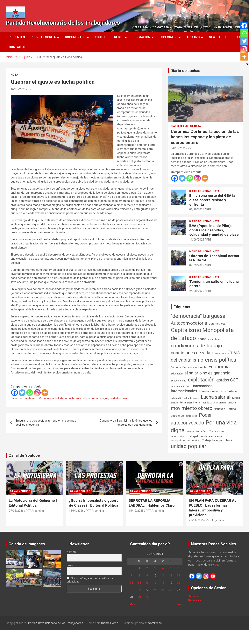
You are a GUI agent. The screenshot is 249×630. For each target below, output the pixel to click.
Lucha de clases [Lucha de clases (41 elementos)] (190, 398)
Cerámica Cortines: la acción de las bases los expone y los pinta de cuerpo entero (205, 137)
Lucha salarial (76, 398)
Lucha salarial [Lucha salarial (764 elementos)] (215, 397)
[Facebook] (14, 392)
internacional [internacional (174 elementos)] (203, 386)
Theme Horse (109, 623)
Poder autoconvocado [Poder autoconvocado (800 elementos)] (191, 418)
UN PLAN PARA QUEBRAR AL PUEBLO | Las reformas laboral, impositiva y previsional (212, 507)
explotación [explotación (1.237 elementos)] (201, 380)
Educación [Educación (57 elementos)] (177, 373)
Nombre (72, 552)
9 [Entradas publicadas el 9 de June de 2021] (147, 575)
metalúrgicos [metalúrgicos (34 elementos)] (220, 403)
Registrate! (195, 600)
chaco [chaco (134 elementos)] (202, 339)
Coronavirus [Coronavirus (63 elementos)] (219, 353)
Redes (119, 37)
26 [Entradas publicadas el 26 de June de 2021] (170, 590)
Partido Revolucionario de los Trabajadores (63, 22)
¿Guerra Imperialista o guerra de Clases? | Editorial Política (93, 503)
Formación (141, 37)
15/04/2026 (76, 510)
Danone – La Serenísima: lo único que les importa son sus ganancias (126, 422)
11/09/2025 (196, 239)
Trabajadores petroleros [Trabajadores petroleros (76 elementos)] (217, 440)
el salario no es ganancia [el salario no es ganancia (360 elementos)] (207, 373)
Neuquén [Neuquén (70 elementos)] (219, 408)
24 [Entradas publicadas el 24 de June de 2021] (154, 590)
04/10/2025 (178, 148)
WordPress (154, 623)
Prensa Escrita (43, 37)
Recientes (17, 37)
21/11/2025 (196, 520)
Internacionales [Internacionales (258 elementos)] (184, 391)
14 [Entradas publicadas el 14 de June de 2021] (131, 582)
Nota (14, 74)
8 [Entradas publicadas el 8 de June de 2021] (139, 575)
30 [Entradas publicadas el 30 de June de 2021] (147, 597)
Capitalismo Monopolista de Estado (45, 398)
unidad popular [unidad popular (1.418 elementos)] (188, 446)
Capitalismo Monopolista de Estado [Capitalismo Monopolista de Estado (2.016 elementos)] (202, 334)
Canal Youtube (20, 491)
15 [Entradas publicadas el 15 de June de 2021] (139, 582)
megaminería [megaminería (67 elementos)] (192, 402)
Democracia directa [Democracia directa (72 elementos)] (194, 367)
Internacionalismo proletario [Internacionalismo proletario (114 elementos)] (218, 391)
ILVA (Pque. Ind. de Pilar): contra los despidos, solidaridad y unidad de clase (214, 230)
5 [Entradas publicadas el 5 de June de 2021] (170, 568)
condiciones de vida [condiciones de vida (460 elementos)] (190, 352)
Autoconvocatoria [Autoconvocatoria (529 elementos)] (189, 323)
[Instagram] (37, 392)
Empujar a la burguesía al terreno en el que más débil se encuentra (46, 422)
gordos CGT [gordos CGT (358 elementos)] (227, 380)
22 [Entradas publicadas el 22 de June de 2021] (139, 590)
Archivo (193, 37)
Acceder (193, 596)
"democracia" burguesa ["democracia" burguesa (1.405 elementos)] (198, 316)
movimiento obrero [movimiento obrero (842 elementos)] (191, 408)
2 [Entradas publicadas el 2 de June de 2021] (147, 568)
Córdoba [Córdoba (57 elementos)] (176, 367)
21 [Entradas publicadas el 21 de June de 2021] (131, 590)
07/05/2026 (16, 510)
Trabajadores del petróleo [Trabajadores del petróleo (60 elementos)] (185, 440)
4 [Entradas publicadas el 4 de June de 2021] (163, 568)
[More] (44, 392)
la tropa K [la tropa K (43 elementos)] (176, 398)
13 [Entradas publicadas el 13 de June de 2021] (178, 575)
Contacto (17, 47)
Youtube (101, 37)
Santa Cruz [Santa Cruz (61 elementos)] (201, 431)
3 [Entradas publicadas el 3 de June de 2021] (155, 568)
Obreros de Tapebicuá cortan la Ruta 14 (214, 258)
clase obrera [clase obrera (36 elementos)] (214, 339)
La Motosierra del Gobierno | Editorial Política (33, 503)
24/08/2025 (196, 291)
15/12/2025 (136, 510)
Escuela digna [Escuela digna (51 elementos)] (178, 380)
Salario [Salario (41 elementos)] (190, 431)
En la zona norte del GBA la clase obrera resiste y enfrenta (212, 200)
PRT (30, 89)
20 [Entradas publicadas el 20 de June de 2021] (178, 582)
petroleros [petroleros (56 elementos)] (191, 415)
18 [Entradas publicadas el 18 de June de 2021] (162, 582)
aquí (217, 564)
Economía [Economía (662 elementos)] (219, 366)
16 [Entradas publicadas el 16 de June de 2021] (147, 582)
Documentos (75, 37)
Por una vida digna (97, 398)
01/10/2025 (196, 209)
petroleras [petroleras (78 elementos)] (177, 415)
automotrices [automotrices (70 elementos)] (217, 323)
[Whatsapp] (29, 392)
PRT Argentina (35, 510)
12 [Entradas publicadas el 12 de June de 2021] (170, 575)
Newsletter (219, 37)
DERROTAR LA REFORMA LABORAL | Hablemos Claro (151, 503)
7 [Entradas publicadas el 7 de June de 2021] (131, 575)
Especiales (168, 37)
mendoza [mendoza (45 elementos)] (207, 402)
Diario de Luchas (185, 70)
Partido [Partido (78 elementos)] (231, 409)
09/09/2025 (196, 265)
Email (70, 565)
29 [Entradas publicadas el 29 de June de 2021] (139, 597)
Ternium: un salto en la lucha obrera (214, 283)
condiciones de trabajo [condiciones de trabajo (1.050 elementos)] (196, 346)
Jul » (179, 604)
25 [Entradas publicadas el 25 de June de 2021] (162, 590)
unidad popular (119, 398)
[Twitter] (22, 392)
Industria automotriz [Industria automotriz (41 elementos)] (181, 386)
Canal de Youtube (24, 455)
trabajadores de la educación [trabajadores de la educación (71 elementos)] (205, 436)
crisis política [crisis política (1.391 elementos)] (220, 360)
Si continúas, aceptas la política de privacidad (90, 580)
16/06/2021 (18, 89)
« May (131, 604)
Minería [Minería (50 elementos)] (232, 402)
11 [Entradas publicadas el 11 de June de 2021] (162, 575)
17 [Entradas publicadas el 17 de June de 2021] (154, 582)
